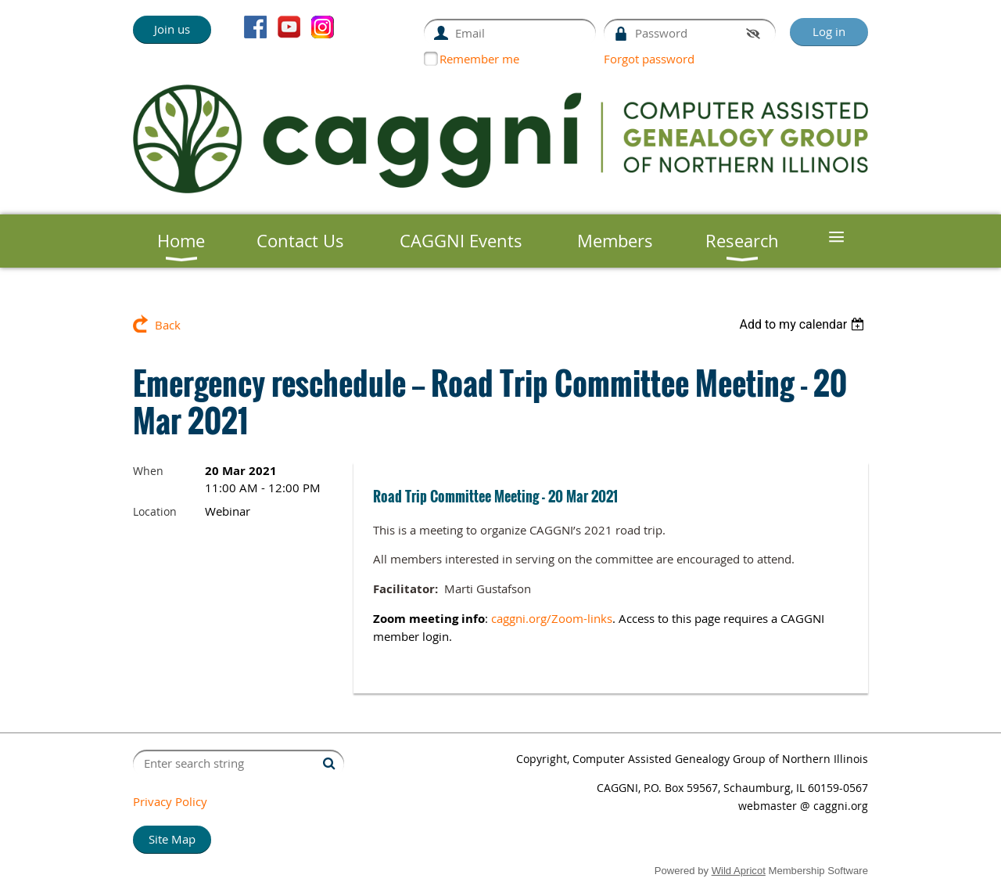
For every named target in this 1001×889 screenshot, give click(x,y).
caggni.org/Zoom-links (551, 618)
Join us (172, 29)
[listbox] (803, 324)
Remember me (479, 59)
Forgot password (649, 59)
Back (168, 325)
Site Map (172, 839)
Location (155, 511)
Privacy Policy (170, 801)
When (148, 470)
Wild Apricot (739, 870)
